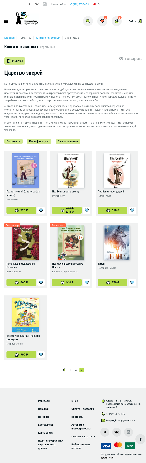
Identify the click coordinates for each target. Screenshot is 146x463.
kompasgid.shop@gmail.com (118, 421)
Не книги (43, 416)
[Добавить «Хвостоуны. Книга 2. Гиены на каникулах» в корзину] (21, 354)
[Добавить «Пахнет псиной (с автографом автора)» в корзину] (21, 210)
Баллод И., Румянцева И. (65, 271)
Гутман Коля (58, 196)
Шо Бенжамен (13, 271)
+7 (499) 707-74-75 (79, 4)
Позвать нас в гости (83, 436)
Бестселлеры (46, 424)
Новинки (43, 408)
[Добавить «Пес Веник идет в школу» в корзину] (67, 210)
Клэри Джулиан (14, 344)
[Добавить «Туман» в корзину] (112, 282)
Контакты (77, 416)
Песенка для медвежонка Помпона (20, 265)
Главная (9, 37)
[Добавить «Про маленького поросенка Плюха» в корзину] (67, 282)
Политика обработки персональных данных (50, 444)
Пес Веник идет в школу (65, 191)
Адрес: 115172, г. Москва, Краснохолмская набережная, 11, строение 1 (120, 404)
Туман (101, 263)
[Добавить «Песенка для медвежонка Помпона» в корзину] (21, 282)
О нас (74, 401)
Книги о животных (48, 37)
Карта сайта (45, 432)
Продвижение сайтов (112, 454)
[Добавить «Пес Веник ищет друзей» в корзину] (112, 210)
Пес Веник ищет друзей (111, 191)
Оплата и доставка (82, 408)
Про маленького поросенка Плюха (67, 265)
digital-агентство (133, 454)
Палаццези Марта (107, 268)
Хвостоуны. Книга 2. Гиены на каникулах (23, 337)
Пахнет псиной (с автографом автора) (23, 193)
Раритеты (44, 401)
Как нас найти (58, 4)
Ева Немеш (12, 199)
